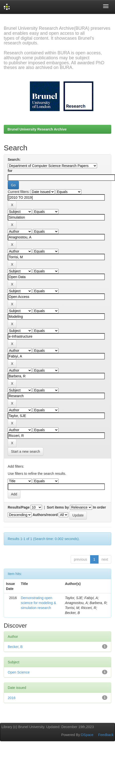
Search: (14, 159)
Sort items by (58, 507)
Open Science (19, 672)
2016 (11, 698)
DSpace (87, 735)
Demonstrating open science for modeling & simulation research (38, 603)
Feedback (106, 735)
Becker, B (15, 647)
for (10, 171)
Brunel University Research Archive (37, 129)
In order (99, 507)
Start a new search (25, 451)
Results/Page (19, 507)
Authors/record (45, 515)
